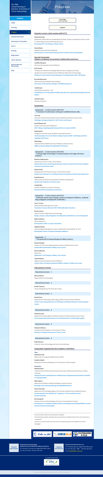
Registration (15, 55)
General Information (17, 37)
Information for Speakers (19, 41)
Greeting (14, 27)
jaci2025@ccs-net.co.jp (75, 453)
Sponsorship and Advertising (16, 65)
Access (13, 46)
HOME (13, 23)
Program (14, 32)
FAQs (12, 70)
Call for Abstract (16, 60)
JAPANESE (20, 18)
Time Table (62, 22)
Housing (13, 51)
